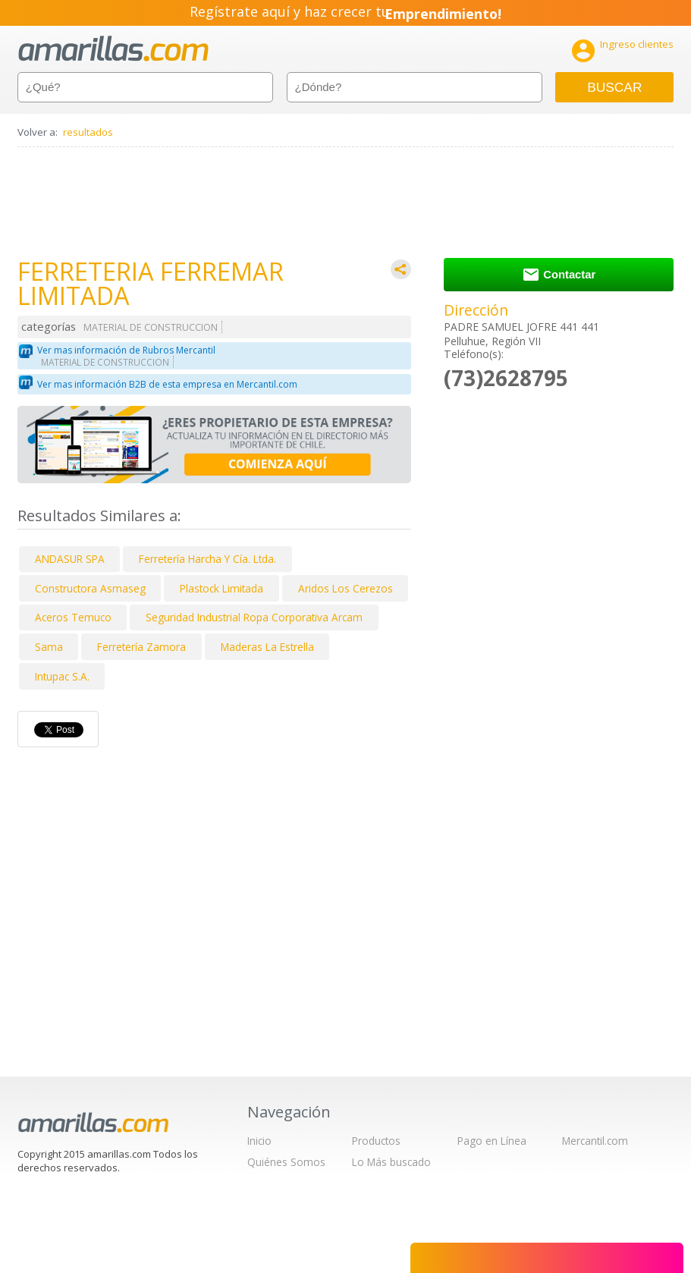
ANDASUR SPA (70, 559)
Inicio (259, 1140)
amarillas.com (113, 49)
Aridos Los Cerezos (345, 588)
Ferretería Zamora (141, 647)
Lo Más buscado (391, 1162)
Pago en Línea (491, 1140)
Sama (49, 647)
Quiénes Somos (286, 1162)
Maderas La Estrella (267, 647)
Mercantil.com (595, 1140)
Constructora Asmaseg (90, 588)
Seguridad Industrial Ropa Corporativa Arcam (254, 617)
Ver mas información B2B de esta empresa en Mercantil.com (167, 384)
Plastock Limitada (221, 588)
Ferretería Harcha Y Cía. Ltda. (207, 559)
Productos (376, 1140)
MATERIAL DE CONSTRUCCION (150, 327)
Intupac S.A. (62, 676)
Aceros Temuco (73, 617)
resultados (88, 132)
